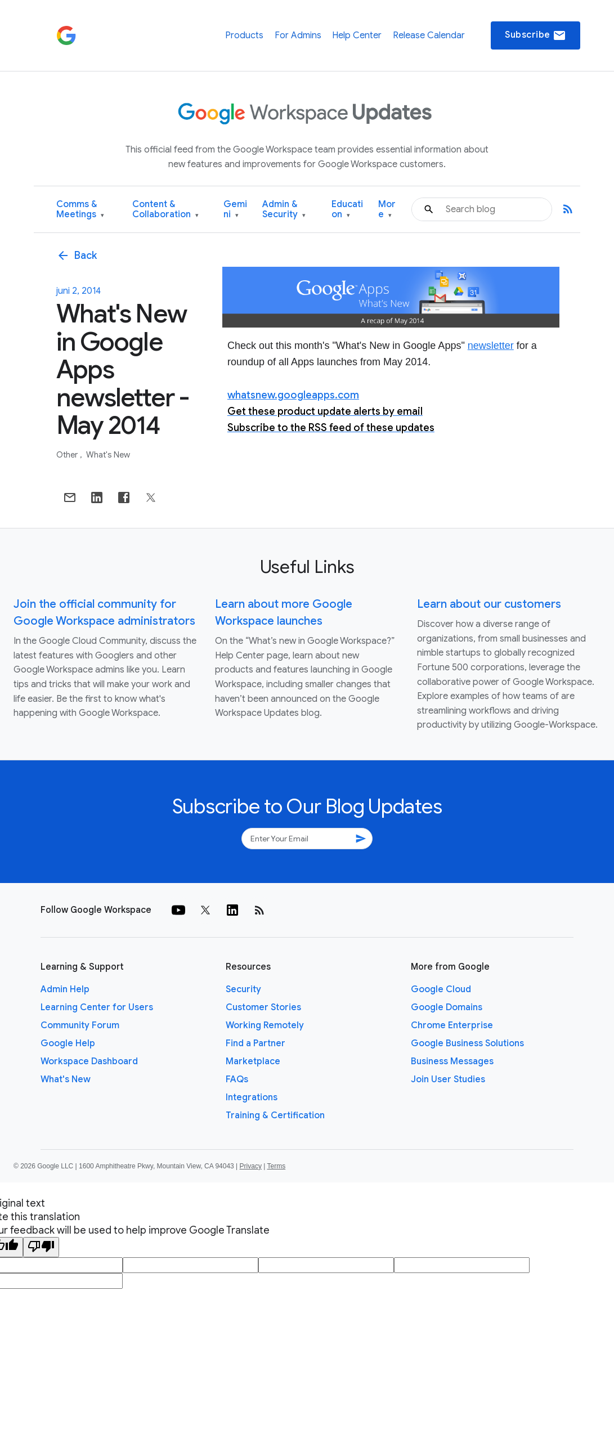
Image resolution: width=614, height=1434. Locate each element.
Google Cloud (441, 989)
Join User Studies (448, 1079)
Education (347, 209)
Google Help (68, 1043)
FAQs (237, 1079)
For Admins (298, 35)
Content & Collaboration (165, 209)
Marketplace (253, 1061)
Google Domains (446, 1007)
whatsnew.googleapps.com (293, 395)
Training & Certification (275, 1115)
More (387, 209)
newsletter (491, 345)
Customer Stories (263, 1007)
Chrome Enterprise (452, 1025)
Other (67, 455)
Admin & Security (284, 209)
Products (244, 35)
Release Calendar (429, 35)
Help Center (357, 35)
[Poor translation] (41, 1247)
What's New (108, 455)
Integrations (251, 1097)
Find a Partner (255, 1043)
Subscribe (535, 35)
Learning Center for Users (97, 1007)
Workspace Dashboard (89, 1061)
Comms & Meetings (80, 209)
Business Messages (452, 1061)
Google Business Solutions (467, 1043)
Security (243, 989)
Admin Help (65, 989)
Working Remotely (265, 1025)
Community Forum (80, 1025)
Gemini (235, 209)
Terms (276, 1166)
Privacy (251, 1166)
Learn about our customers (489, 604)
